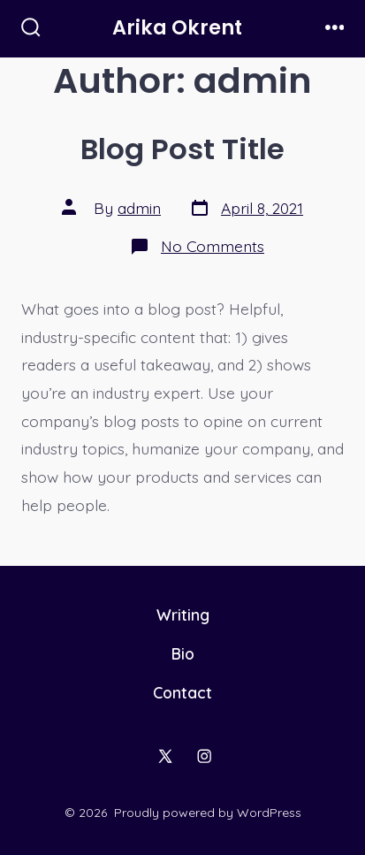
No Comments (212, 246)
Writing (182, 614)
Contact (182, 692)
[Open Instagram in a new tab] (204, 756)
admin (139, 208)
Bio (182, 653)
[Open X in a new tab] (165, 756)
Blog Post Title (182, 149)
